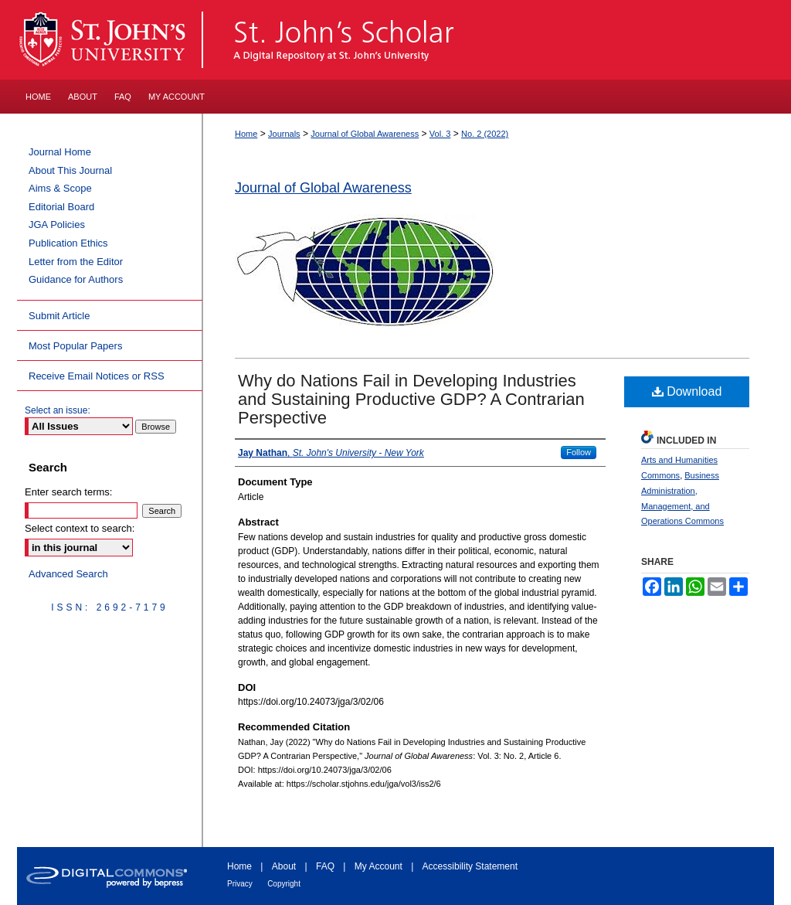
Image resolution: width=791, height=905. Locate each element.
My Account (378, 866)
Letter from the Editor (76, 261)
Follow (578, 452)
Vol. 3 (440, 133)
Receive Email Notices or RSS (97, 376)
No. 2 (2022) (484, 133)
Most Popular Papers (75, 346)
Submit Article (59, 316)
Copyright (283, 883)
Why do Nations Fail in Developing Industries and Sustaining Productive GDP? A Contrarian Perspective (411, 399)
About (284, 866)
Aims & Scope (60, 188)
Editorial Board (61, 207)
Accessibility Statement (470, 866)
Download (687, 391)
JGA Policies (57, 224)
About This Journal (70, 170)
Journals (284, 133)
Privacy (240, 883)
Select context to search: (79, 528)
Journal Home (60, 152)
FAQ (325, 866)
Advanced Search (68, 574)
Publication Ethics (68, 243)
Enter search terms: (68, 492)
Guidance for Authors (76, 279)
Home (246, 133)
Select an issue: (57, 410)
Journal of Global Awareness (365, 133)
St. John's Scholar (489, 40)
